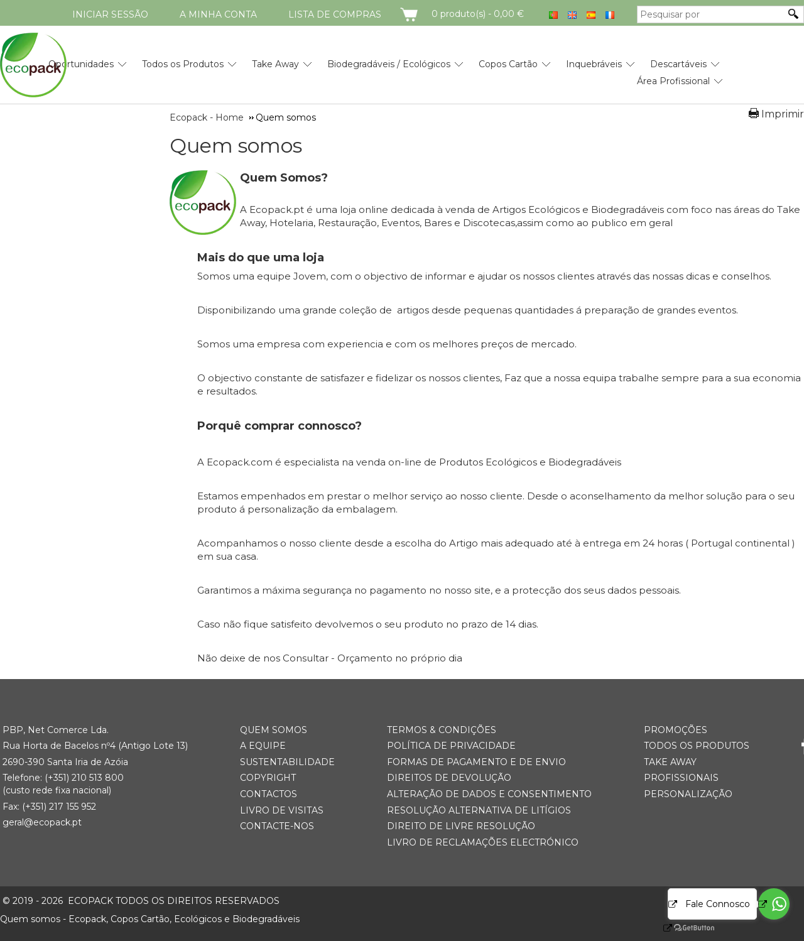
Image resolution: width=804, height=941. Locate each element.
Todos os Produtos (183, 64)
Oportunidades (81, 64)
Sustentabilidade (287, 762)
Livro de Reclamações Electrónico (483, 842)
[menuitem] (81, 59)
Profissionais (681, 777)
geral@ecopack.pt (42, 822)
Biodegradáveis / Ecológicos (388, 64)
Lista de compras (334, 14)
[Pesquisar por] (711, 14)
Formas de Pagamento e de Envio (476, 762)
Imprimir (782, 114)
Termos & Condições (441, 730)
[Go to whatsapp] (774, 904)
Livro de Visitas (281, 810)
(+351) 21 (62, 777)
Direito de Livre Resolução (461, 826)
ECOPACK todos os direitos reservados (141, 900)
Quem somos (236, 146)
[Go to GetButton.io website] (683, 928)
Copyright (268, 777)
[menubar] (370, 68)
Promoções (675, 730)
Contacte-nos (277, 826)
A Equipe (263, 745)
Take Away (275, 64)
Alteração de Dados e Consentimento (489, 794)
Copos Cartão (508, 64)
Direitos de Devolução (449, 777)
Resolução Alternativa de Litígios (479, 810)
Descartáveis (678, 64)
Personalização (688, 794)
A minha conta (218, 14)
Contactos (268, 794)
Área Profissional (673, 81)
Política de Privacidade (451, 745)
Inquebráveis (594, 64)
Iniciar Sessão (110, 14)
